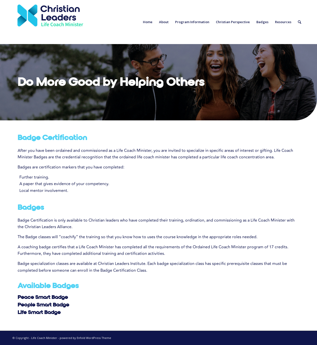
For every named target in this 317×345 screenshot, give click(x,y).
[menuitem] (148, 22)
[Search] (299, 22)
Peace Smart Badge (43, 297)
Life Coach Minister (44, 338)
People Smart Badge (43, 304)
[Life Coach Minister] (50, 22)
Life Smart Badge (39, 312)
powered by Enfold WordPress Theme (85, 338)
